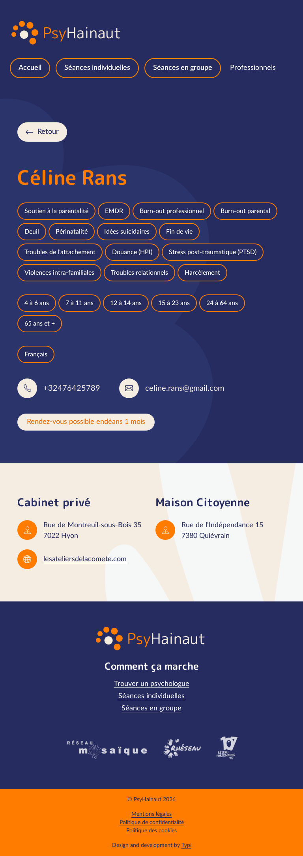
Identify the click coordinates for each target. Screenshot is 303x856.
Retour (48, 131)
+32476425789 (71, 388)
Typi (186, 845)
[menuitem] (30, 68)
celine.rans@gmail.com (184, 388)
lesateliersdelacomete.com (85, 559)
